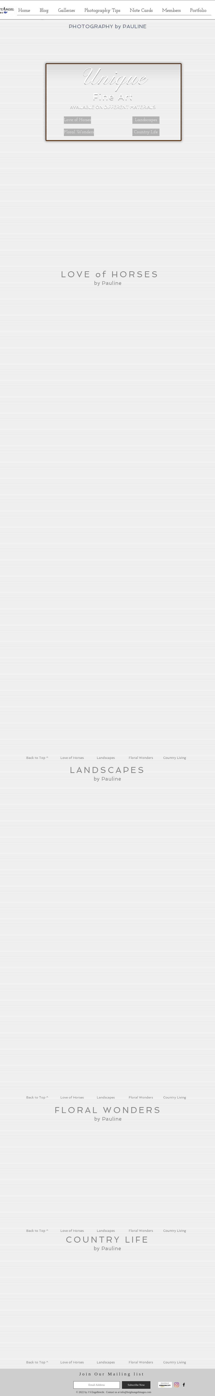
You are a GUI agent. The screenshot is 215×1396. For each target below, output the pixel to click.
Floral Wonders (140, 758)
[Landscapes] (145, 120)
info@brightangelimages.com (135, 1392)
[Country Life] (145, 132)
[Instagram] (176, 1384)
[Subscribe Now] (136, 1385)
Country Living (174, 758)
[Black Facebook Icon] (183, 1384)
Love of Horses (71, 758)
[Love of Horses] (77, 120)
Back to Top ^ (37, 758)
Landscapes (106, 758)
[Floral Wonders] (79, 132)
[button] (66, 11)
